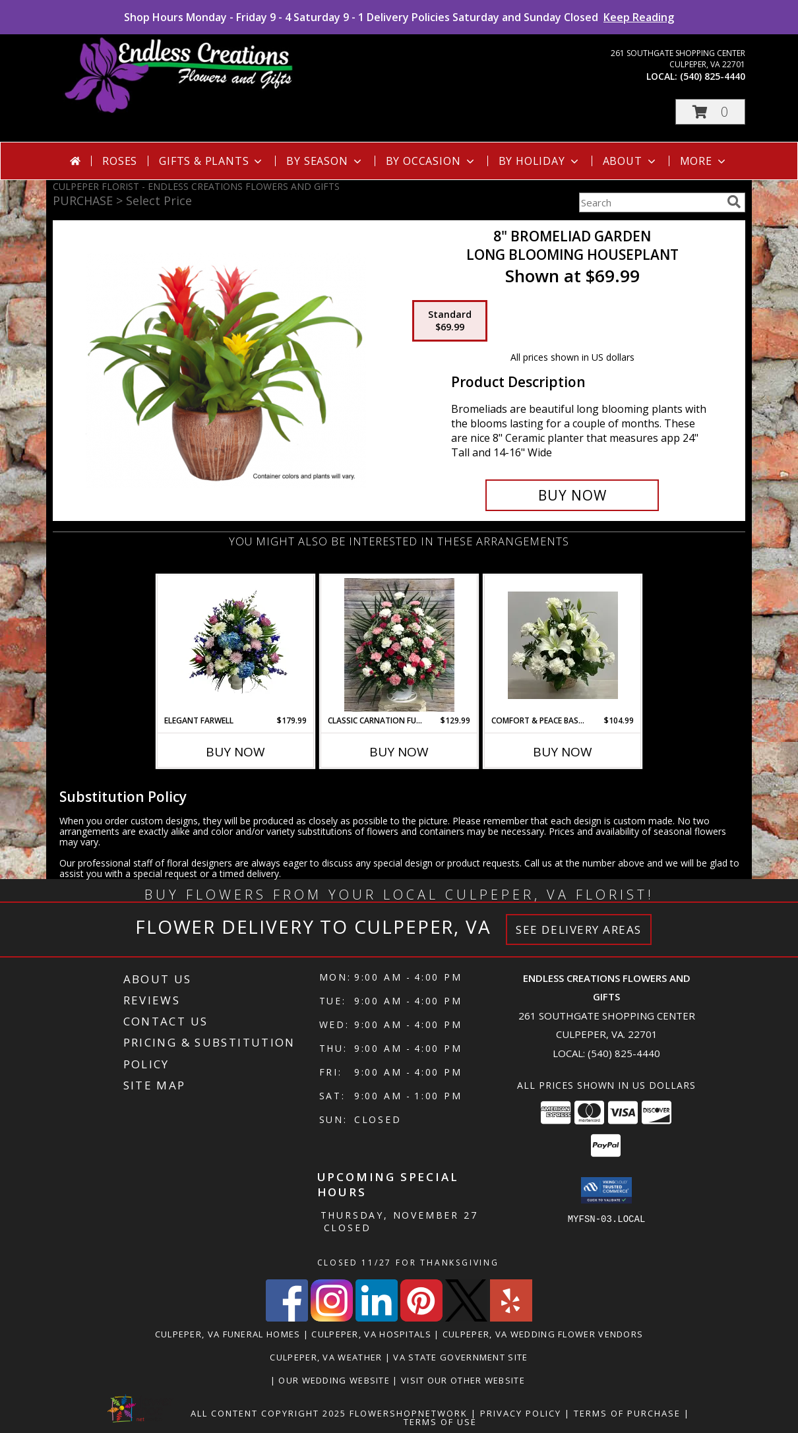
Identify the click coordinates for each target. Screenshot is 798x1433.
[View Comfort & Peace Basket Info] (563, 645)
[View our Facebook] (287, 1318)
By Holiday (540, 161)
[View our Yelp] (511, 1318)
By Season (324, 161)
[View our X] (466, 1318)
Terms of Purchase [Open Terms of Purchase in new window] (627, 1413)
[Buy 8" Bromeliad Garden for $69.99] (572, 495)
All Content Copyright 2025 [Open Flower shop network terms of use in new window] (268, 1413)
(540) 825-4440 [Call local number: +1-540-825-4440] (712, 76)
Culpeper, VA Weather (326, 1357)
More (704, 161)
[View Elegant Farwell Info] (236, 645)
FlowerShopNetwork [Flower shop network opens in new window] (409, 1413)
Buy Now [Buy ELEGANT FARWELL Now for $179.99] (235, 751)
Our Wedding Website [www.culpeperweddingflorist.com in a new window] (335, 1380)
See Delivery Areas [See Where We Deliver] (579, 929)
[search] (734, 202)
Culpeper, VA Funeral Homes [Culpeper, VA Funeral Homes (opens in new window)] (228, 1334)
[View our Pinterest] (421, 1318)
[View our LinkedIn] (376, 1318)
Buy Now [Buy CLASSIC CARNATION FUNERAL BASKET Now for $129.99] (399, 751)
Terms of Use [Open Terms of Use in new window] (440, 1422)
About (630, 161)
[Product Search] (650, 202)
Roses (119, 161)
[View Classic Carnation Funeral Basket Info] (399, 645)
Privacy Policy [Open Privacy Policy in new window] (520, 1413)
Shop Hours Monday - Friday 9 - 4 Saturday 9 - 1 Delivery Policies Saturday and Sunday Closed (399, 17)
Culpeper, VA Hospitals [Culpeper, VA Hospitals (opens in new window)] (371, 1334)
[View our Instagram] (332, 1318)
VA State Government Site (460, 1357)
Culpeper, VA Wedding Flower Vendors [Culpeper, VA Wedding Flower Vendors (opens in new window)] (543, 1334)
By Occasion (431, 161)
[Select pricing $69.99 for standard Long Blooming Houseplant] (449, 321)
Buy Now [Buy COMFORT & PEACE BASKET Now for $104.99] (562, 751)
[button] (710, 112)
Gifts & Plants (211, 161)
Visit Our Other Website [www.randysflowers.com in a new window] (464, 1380)
